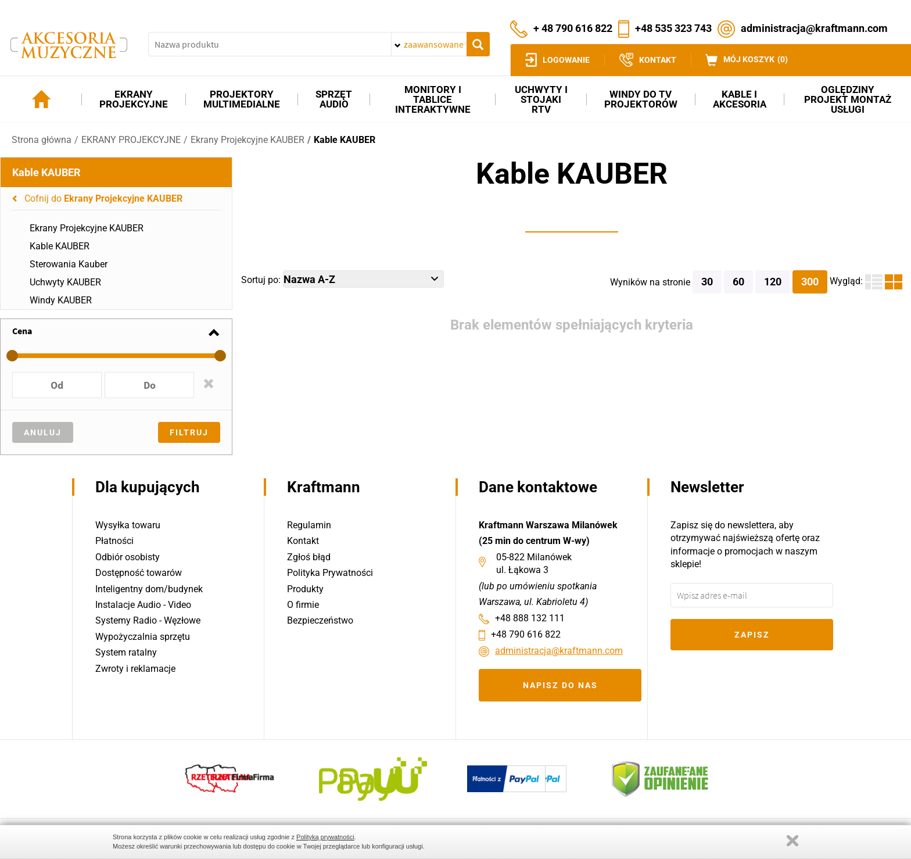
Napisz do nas (560, 685)
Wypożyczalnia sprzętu (142, 636)
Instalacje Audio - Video (143, 604)
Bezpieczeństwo (320, 620)
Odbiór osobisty (127, 557)
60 (738, 281)
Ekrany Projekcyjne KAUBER (247, 139)
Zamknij (792, 840)
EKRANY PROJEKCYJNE (131, 139)
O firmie (303, 604)
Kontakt (303, 540)
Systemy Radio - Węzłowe (147, 620)
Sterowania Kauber (68, 264)
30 (707, 281)
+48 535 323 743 (673, 28)
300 (810, 281)
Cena (22, 331)
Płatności (114, 540)
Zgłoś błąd (309, 557)
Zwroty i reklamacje (135, 668)
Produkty (305, 589)
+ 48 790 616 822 (572, 28)
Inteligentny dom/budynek (149, 589)
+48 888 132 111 (530, 618)
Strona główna (41, 139)
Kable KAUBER (344, 139)
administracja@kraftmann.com (814, 28)
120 (772, 281)
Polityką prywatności (325, 836)
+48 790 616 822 (526, 634)
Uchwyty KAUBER (65, 282)
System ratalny (126, 652)
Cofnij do (103, 198)
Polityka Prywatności (330, 572)
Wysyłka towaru (127, 525)
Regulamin (309, 525)
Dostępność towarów (138, 572)
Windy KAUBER (61, 300)
